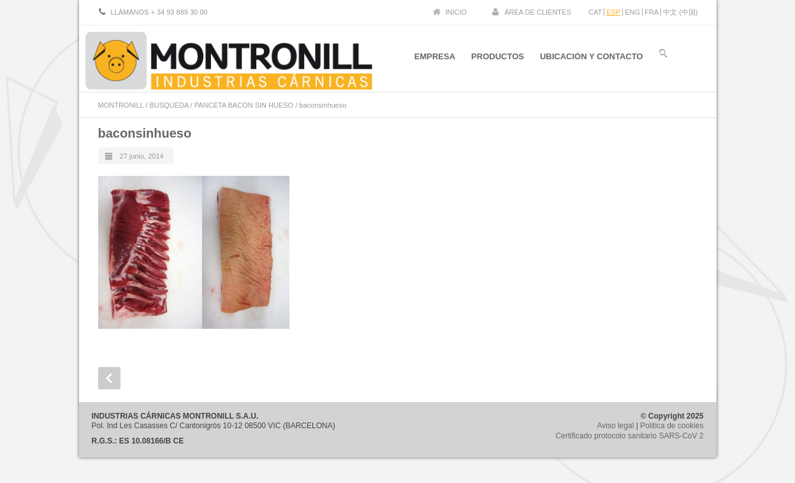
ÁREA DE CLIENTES (537, 12)
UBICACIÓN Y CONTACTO (591, 56)
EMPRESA (434, 56)
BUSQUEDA (168, 105)
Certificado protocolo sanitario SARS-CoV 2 (629, 435)
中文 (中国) (680, 12)
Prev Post (109, 378)
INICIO (456, 12)
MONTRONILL (121, 105)
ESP (613, 12)
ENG (632, 12)
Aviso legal (615, 425)
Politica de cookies (671, 425)
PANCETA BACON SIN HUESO (243, 105)
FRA (652, 12)
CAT (595, 12)
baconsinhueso (145, 133)
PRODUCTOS (497, 56)
